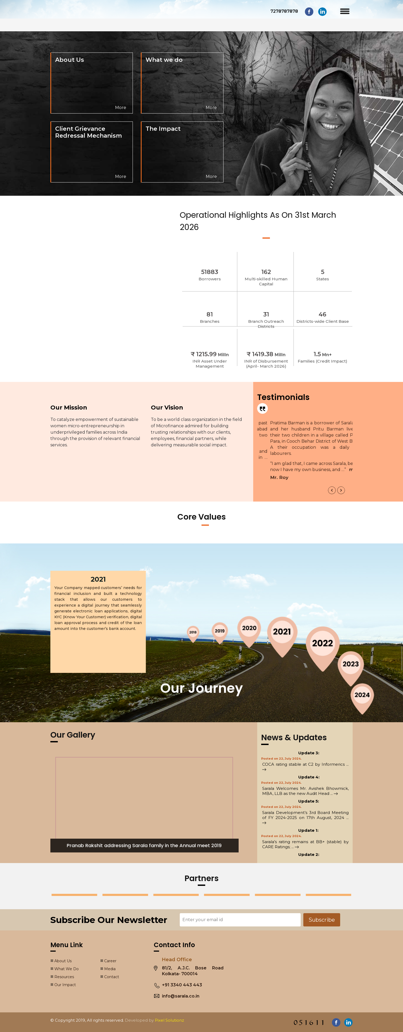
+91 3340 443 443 (182, 984)
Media (110, 968)
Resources (64, 976)
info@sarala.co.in (180, 996)
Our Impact (65, 984)
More (120, 107)
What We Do (66, 968)
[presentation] (332, 490)
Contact (111, 976)
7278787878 (284, 11)
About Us (63, 961)
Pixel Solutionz (169, 1020)
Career (110, 961)
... (334, 793)
